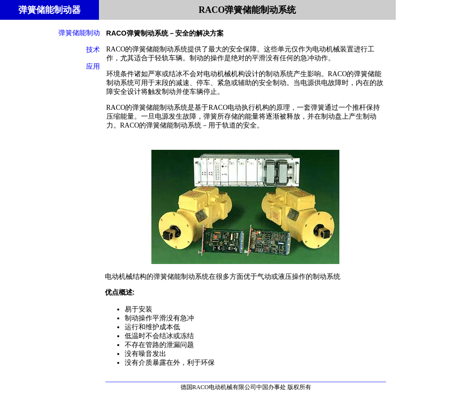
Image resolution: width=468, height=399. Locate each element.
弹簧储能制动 (79, 33)
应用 (93, 66)
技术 (93, 49)
